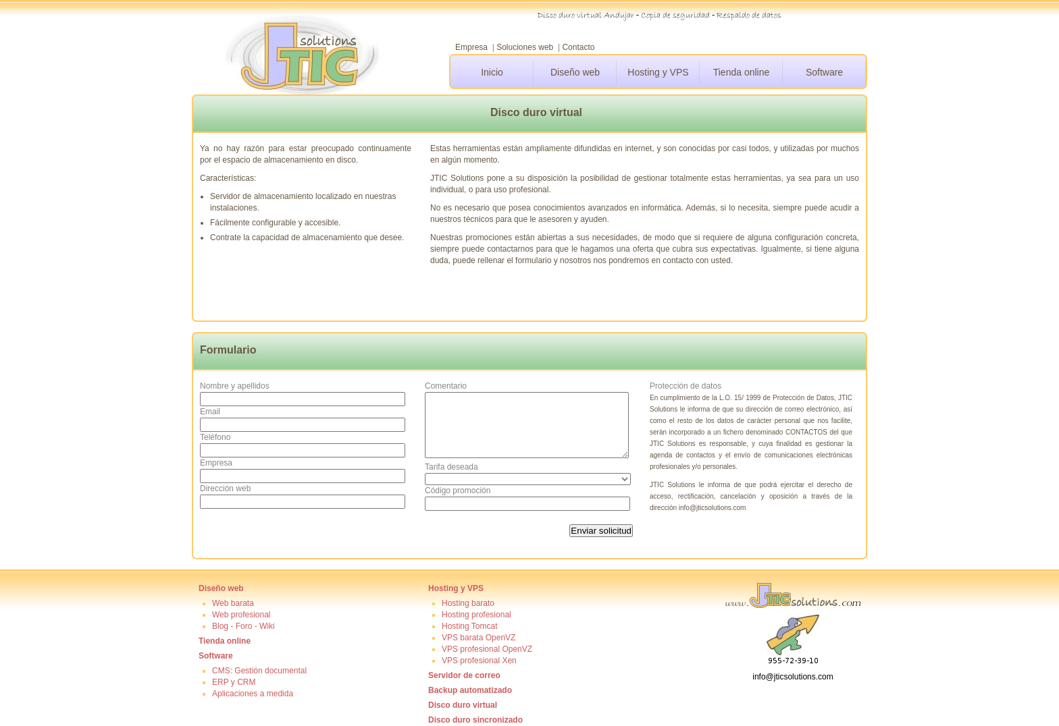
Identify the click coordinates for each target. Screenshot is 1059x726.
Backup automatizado (470, 690)
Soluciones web (524, 47)
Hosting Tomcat (469, 626)
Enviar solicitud (601, 531)
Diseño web (575, 72)
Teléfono (215, 437)
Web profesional (241, 614)
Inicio (492, 72)
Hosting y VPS (657, 72)
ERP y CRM (233, 682)
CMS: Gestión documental (259, 670)
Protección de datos (685, 386)
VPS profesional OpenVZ (487, 649)
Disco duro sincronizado (475, 720)
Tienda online (741, 72)
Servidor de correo (464, 675)
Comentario (446, 386)
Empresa (471, 47)
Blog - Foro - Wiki (243, 626)
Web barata (233, 603)
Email (210, 411)
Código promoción (457, 490)
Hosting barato (468, 603)
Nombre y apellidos (234, 386)
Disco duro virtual (462, 705)
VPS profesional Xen (479, 660)
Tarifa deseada (451, 467)
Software (824, 72)
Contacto (578, 47)
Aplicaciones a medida (252, 693)
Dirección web (225, 488)
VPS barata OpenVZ (478, 637)
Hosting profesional (476, 614)
